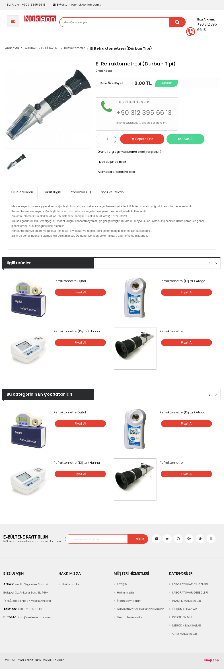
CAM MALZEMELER (184, 634)
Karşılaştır (153, 152)
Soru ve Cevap (112, 192)
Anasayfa (12, 48)
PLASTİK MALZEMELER (186, 601)
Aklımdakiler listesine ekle (115, 172)
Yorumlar (81, 192)
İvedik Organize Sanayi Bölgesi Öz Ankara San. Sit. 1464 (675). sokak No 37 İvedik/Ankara (27, 592)
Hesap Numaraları (130, 617)
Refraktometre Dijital (70, 281)
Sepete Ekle (142, 139)
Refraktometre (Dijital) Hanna (77, 331)
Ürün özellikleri (22, 192)
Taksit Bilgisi (52, 192)
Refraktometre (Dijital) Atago (182, 281)
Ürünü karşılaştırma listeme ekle (120, 152)
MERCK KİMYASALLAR (186, 625)
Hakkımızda (70, 584)
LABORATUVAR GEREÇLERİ (190, 592)
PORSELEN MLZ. (182, 617)
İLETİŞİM (122, 584)
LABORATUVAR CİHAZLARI (41, 48)
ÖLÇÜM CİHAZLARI (184, 609)
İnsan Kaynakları (129, 601)
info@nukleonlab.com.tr (77, 4)
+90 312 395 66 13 (25, 4)
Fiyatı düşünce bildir (111, 162)
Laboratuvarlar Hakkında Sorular (140, 609)
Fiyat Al (185, 139)
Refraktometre (74, 48)
